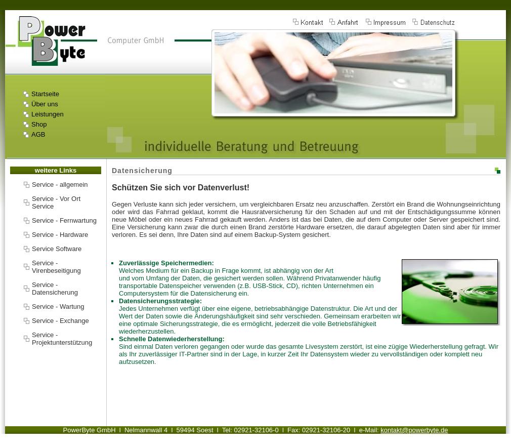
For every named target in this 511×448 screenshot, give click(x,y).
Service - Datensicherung (55, 288)
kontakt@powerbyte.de (414, 430)
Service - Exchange (60, 320)
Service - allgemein (60, 184)
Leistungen (47, 114)
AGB (38, 134)
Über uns (44, 104)
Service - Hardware (60, 234)
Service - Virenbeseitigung (56, 266)
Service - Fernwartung (64, 220)
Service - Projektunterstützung (62, 338)
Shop (39, 124)
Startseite (45, 94)
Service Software (56, 249)
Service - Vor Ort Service (56, 202)
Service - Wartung (58, 306)
